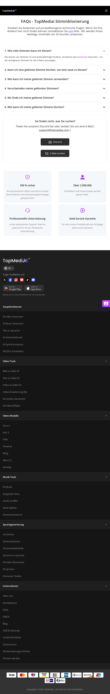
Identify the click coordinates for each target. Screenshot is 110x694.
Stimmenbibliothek (13, 548)
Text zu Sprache (11, 330)
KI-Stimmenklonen (13, 337)
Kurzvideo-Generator (14, 398)
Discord (55, 142)
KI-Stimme (8, 534)
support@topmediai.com (54, 130)
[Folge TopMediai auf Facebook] (10, 280)
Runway (7, 467)
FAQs (5, 609)
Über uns (8, 595)
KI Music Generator (13, 323)
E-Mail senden (55, 153)
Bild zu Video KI (11, 371)
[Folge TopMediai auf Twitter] (4, 280)
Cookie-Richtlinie (12, 637)
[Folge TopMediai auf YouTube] (21, 280)
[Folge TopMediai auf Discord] (33, 280)
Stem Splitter (10, 507)
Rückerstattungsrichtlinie (16, 651)
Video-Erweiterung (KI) (15, 392)
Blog (5, 623)
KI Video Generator (13, 316)
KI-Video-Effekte (11, 405)
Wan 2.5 (7, 460)
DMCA (6, 616)
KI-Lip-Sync (8, 569)
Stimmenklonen (11, 541)
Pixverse (7, 446)
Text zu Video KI (11, 378)
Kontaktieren (10, 602)
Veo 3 (6, 432)
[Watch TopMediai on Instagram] (16, 280)
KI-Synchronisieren (13, 344)
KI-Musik (7, 486)
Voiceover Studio (12, 576)
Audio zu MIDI (10, 500)
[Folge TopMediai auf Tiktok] (27, 280)
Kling (5, 453)
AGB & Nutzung (11, 630)
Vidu (5, 439)
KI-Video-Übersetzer (13, 562)
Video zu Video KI (12, 385)
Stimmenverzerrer (13, 514)
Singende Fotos (11, 494)
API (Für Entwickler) (13, 351)
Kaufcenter (82, 57)
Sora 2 (6, 425)
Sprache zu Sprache (13, 555)
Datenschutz (9, 644)
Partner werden (11, 658)
